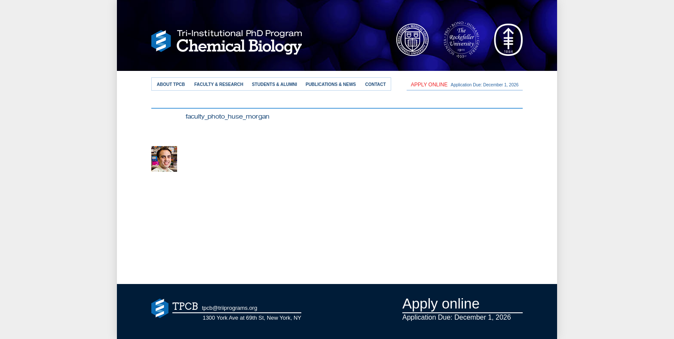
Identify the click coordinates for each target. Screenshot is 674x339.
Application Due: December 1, (465, 85)
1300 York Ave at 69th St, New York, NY (251, 318)
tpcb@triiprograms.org (229, 308)
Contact (375, 84)
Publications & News (331, 84)
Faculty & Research (218, 84)
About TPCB (171, 84)
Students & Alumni (274, 84)
